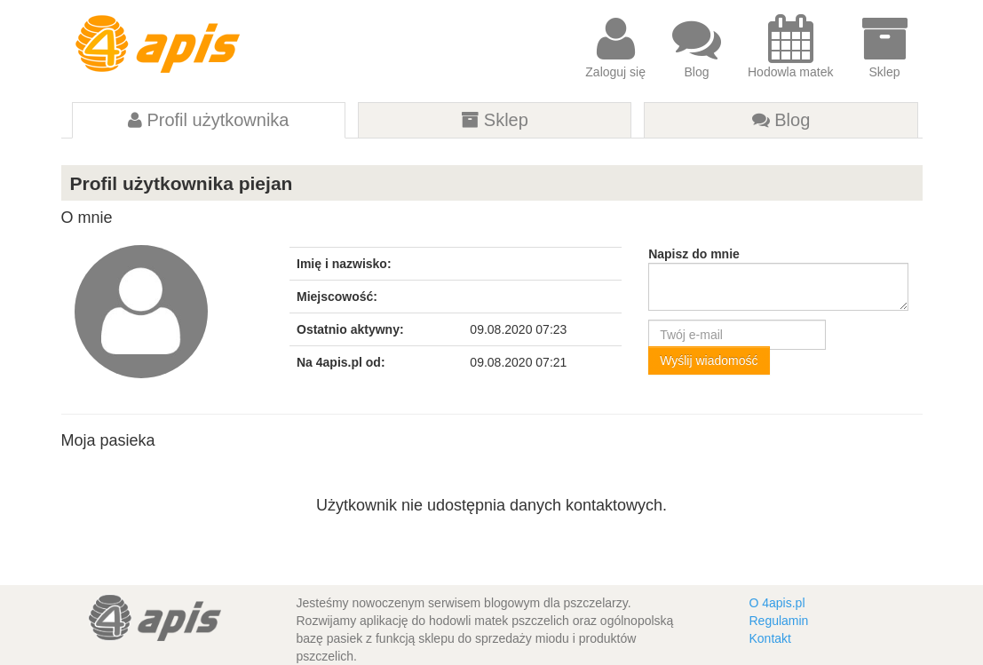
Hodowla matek (791, 46)
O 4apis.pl (777, 603)
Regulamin (778, 621)
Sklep (884, 46)
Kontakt (769, 638)
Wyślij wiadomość (708, 360)
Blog (696, 46)
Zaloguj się (615, 46)
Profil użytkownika (208, 120)
